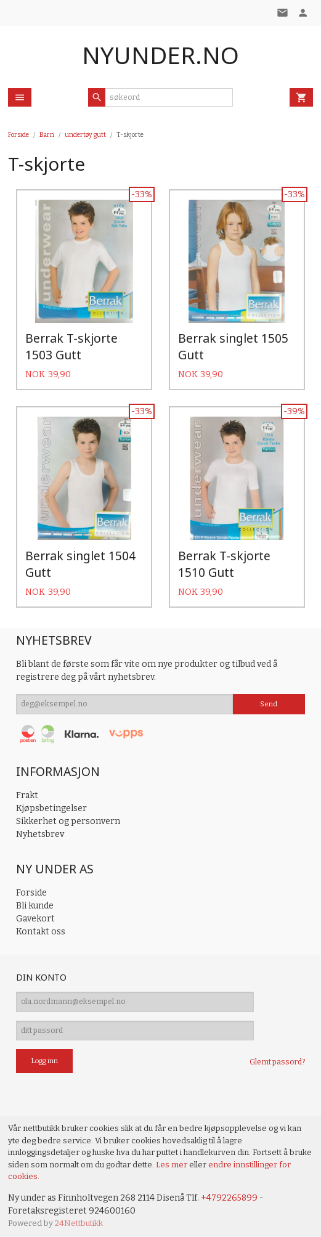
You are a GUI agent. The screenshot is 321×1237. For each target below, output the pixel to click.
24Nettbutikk (79, 1218)
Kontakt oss (40, 927)
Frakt (27, 791)
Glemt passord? (277, 1057)
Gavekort (35, 914)
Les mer (172, 1159)
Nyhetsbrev (40, 830)
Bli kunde (35, 901)
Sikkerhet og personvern (68, 817)
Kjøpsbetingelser (51, 804)
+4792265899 (229, 1193)
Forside (18, 135)
